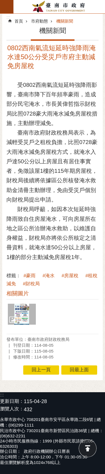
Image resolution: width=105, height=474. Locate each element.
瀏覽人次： (12, 409)
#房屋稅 (70, 275)
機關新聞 (64, 21)
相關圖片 (17, 293)
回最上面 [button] (79, 369)
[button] (22, 314)
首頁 (19, 21)
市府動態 (39, 21)
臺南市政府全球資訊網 (59, 6)
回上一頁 (41, 369)
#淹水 (49, 275)
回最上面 (88, 448)
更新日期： (12, 401)
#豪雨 (30, 275)
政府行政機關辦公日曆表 (47, 451)
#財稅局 (31, 283)
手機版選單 (6, 6)
